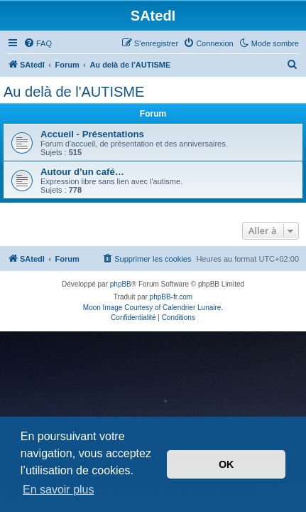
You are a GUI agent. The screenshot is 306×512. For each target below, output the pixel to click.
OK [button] (226, 464)
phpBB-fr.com (171, 297)
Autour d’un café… (82, 171)
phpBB (120, 284)
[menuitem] (37, 43)
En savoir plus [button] (58, 490)
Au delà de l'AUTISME (74, 92)
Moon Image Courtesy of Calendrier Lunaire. (153, 307)
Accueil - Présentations (92, 134)
